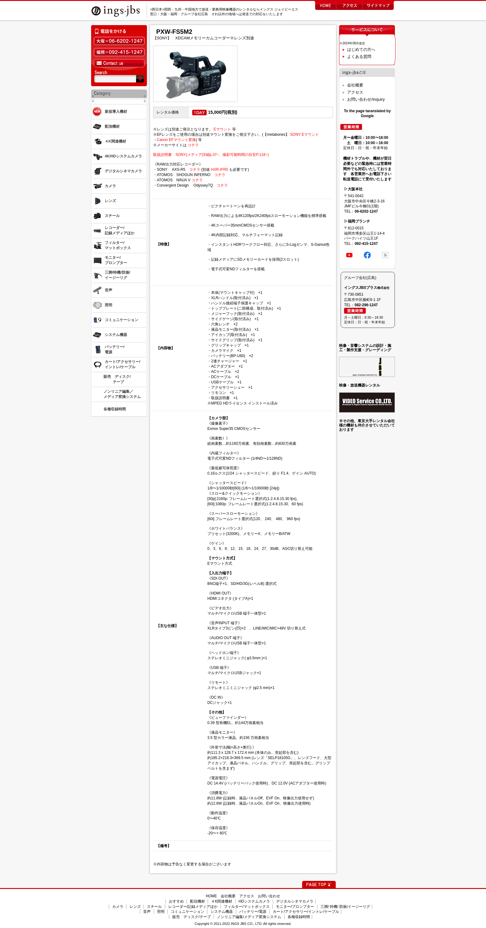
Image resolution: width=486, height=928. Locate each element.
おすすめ (176, 901)
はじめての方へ (361, 49)
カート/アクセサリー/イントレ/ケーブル (306, 911)
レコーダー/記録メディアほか (193, 906)
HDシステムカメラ (254, 901)
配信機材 (197, 901)
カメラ (117, 906)
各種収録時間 (299, 917)
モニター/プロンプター (295, 906)
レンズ (135, 906)
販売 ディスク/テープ (191, 917)
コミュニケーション (187, 911)
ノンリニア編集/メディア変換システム (249, 917)
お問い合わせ (269, 896)
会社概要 (355, 85)
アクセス (355, 92)
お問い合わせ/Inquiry (366, 99)
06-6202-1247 (366, 211)
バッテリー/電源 (252, 911)
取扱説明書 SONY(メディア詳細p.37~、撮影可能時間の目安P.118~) (211, 154)
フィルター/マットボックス (246, 906)
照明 (161, 911)
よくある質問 (359, 56)
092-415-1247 (366, 243)
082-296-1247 (366, 305)
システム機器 (221, 911)
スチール (154, 906)
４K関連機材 (221, 901)
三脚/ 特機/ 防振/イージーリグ (345, 906)
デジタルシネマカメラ (294, 901)
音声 (147, 911)
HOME (211, 896)
